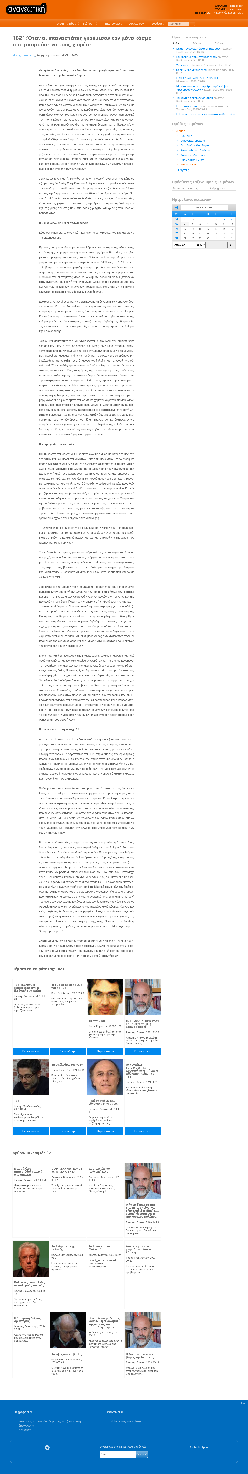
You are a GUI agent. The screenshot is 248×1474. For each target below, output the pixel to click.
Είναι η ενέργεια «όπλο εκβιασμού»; (204, 50)
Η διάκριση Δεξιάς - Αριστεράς (28, 1319)
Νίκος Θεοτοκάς (23, 55)
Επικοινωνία (111, 23)
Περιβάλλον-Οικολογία (195, 145)
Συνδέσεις (156, 23)
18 (176, 238)
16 (176, 228)
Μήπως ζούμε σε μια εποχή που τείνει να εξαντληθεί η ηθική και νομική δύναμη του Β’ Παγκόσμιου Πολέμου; (142, 1210)
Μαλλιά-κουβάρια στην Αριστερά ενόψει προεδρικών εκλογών (204, 90)
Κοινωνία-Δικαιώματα (195, 155)
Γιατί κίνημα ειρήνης (202, 107)
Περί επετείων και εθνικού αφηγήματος (103, 1102)
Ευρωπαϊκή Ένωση (192, 159)
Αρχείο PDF (135, 23)
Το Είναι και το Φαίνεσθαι (99, 1248)
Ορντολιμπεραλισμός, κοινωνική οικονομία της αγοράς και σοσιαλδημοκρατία (105, 1322)
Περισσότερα (30, 1051)
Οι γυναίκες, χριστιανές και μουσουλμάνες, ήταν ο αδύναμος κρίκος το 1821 (142, 1070)
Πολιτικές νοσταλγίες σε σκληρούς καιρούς (29, 1284)
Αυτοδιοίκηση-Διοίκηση (196, 150)
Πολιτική (186, 135)
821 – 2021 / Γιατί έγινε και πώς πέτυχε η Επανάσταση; (142, 1023)
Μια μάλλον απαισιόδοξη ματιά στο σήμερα (28, 1171)
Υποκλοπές (204, 65)
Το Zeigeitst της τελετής (63, 1248)
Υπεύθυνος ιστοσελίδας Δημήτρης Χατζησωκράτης (50, 1421)
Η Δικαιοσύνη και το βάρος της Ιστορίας (140, 1355)
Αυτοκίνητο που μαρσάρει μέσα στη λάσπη (140, 1249)
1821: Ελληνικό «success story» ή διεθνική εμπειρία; (27, 987)
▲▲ (242, 1402)
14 (176, 219)
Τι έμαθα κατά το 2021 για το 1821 (67, 986)
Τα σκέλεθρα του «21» (67, 1064)
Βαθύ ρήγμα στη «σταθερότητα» (202, 58)
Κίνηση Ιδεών (189, 164)
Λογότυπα (25, 1430)
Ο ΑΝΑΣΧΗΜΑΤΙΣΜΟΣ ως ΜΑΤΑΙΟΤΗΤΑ (66, 1170)
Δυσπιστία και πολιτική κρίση (99, 1170)
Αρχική (59, 23)
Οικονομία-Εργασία (193, 140)
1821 (17, 1100)
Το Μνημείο (97, 1020)
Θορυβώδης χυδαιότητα (205, 71)
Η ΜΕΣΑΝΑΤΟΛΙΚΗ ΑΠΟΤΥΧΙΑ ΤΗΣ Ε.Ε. (201, 79)
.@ (126, 1421)
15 (176, 224)
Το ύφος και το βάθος (66, 1354)
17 (176, 233)
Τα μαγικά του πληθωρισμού (200, 99)
